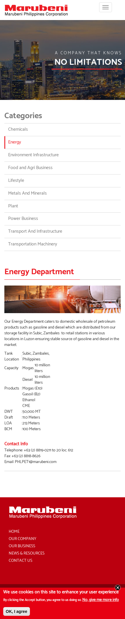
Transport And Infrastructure (35, 231)
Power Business (23, 219)
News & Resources (26, 553)
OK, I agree (16, 613)
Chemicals (18, 129)
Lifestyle (16, 180)
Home (14, 531)
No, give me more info (100, 602)
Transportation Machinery (32, 244)
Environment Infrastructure (33, 155)
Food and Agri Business (30, 168)
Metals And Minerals (27, 193)
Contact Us (20, 560)
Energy (14, 142)
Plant (13, 206)
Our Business (22, 546)
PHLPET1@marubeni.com (35, 462)
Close (117, 589)
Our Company (22, 539)
